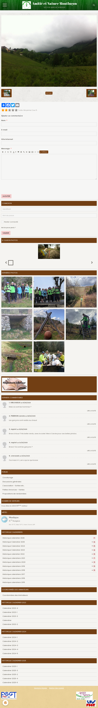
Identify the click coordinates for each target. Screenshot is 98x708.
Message (5, 148)
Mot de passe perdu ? (8, 228)
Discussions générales (12, 481)
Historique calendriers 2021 (49, 558)
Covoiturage (8, 477)
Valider (6, 233)
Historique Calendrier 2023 (49, 550)
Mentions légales (40, 688)
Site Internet (7, 139)
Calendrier (7, 620)
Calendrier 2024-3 (10, 645)
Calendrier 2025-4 (10, 678)
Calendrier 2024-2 (10, 641)
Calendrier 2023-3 (10, 616)
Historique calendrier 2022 (49, 554)
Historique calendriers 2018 (49, 570)
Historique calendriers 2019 (49, 566)
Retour (49, 93)
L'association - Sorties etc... (14, 485)
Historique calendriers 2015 (14, 582)
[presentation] (20, 187)
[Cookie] (5, 703)
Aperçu (43, 152)
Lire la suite (91, 411)
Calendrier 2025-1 (10, 666)
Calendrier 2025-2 (10, 674)
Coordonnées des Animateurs (15, 595)
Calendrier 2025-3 (10, 670)
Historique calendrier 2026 (49, 538)
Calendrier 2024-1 (10, 637)
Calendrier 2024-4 (10, 649)
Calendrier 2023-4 (10, 608)
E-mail (4, 130)
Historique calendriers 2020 (49, 562)
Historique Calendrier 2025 (49, 542)
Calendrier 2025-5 (10, 682)
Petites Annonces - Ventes (13, 490)
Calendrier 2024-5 (10, 653)
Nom (3, 120)
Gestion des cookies (56, 688)
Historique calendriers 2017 (14, 574)
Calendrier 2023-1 (10, 612)
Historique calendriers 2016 (14, 578)
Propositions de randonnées (14, 493)
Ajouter (6, 196)
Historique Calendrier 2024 (49, 546)
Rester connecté (9, 222)
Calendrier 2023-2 (10, 624)
